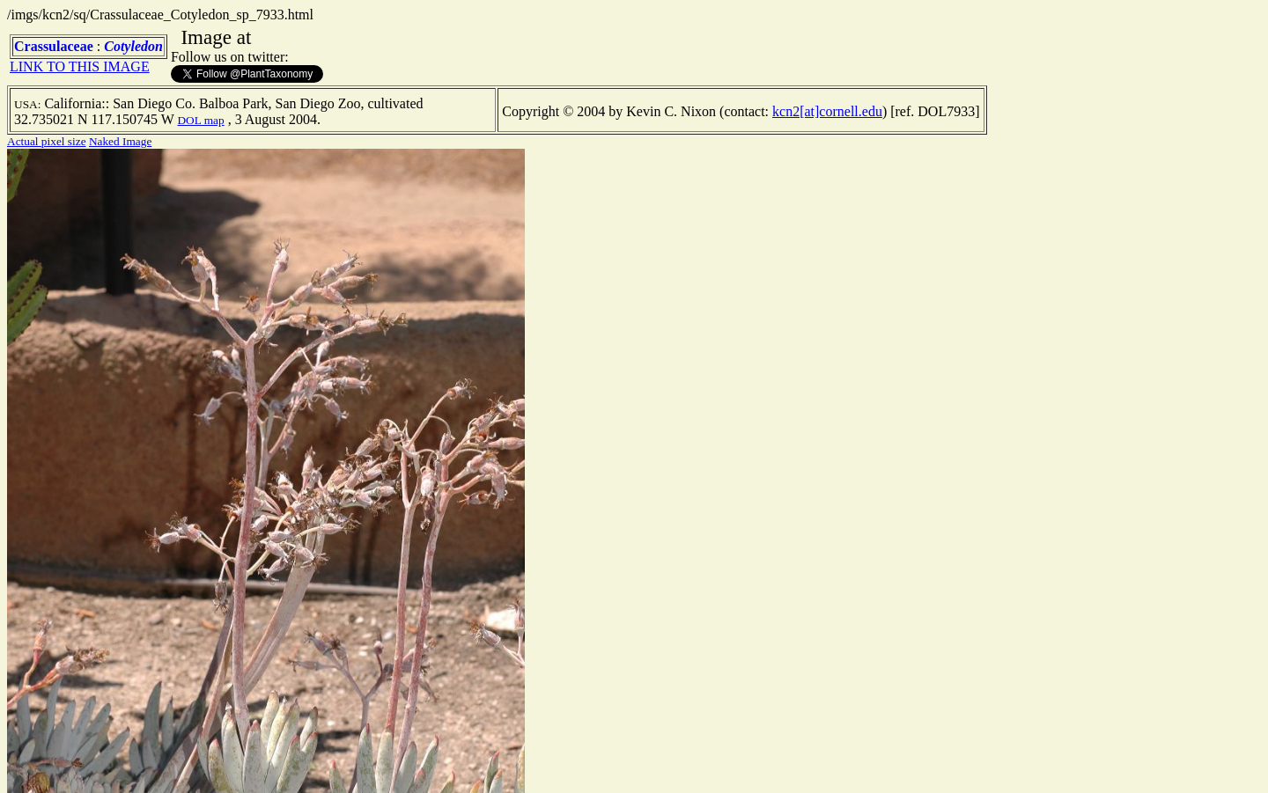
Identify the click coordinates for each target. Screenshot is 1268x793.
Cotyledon (133, 46)
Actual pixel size (46, 141)
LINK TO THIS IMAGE (80, 66)
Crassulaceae (53, 46)
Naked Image (120, 141)
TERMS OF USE (461, 765)
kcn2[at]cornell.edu (827, 111)
